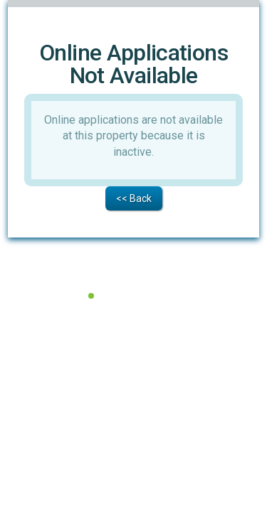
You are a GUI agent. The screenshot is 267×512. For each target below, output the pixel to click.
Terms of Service (85, 307)
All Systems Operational (142, 289)
